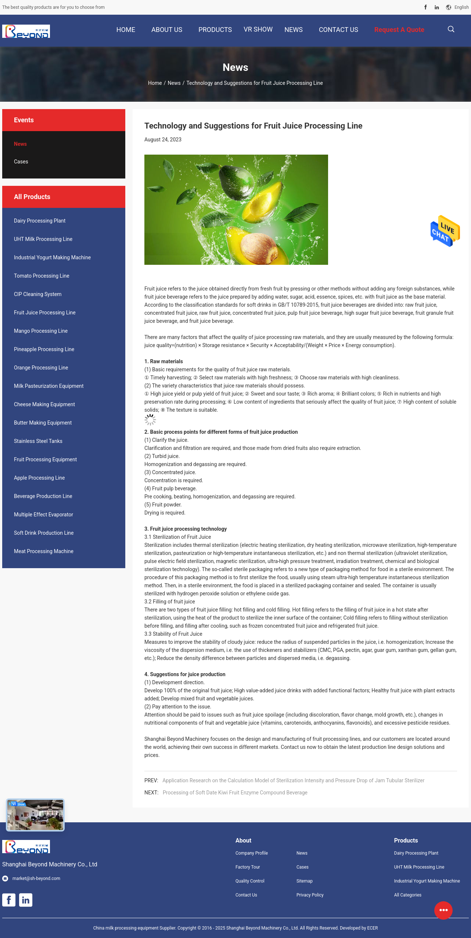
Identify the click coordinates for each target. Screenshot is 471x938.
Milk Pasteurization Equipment (49, 386)
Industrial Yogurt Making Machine (52, 257)
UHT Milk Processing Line (43, 239)
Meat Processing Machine (43, 551)
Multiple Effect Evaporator (43, 514)
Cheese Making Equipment (44, 404)
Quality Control (250, 881)
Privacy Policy (310, 895)
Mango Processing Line (41, 331)
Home (155, 83)
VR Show (258, 29)
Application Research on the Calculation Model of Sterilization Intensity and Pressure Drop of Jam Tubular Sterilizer (293, 780)
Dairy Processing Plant (39, 221)
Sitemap (304, 881)
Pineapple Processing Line (44, 349)
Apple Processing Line (39, 478)
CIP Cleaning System (37, 294)
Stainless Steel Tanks (38, 441)
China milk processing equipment (126, 928)
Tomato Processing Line (41, 276)
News (174, 83)
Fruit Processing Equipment (45, 459)
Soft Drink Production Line (44, 533)
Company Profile (252, 853)
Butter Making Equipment (43, 423)
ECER (372, 928)
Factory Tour (248, 867)
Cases (21, 162)
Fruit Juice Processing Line (45, 312)
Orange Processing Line (41, 368)
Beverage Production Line (43, 496)
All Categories (407, 895)
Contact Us (246, 895)
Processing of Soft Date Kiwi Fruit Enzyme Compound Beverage (235, 793)
